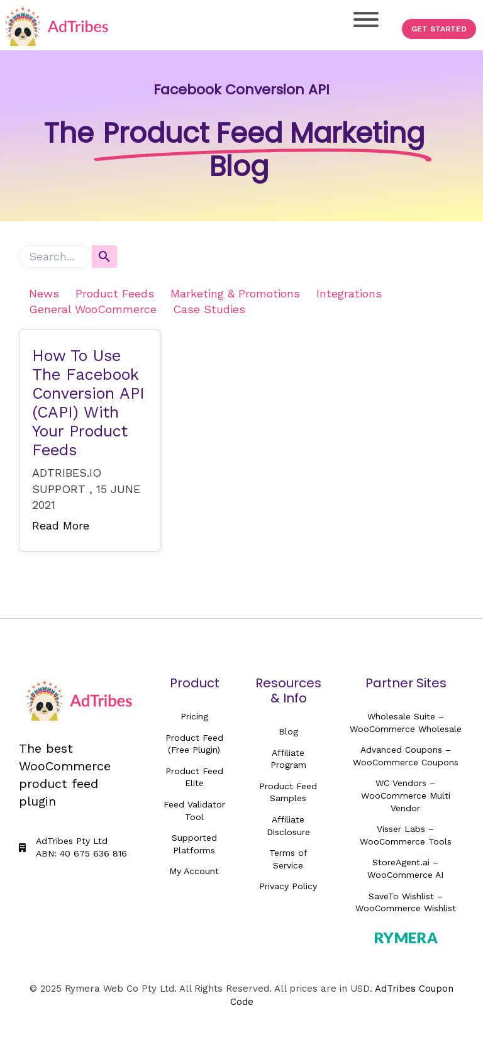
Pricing (194, 716)
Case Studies (209, 309)
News (44, 293)
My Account (194, 871)
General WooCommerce (93, 309)
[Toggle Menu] (366, 19)
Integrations (349, 293)
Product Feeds (114, 293)
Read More (60, 525)
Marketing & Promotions (235, 293)
